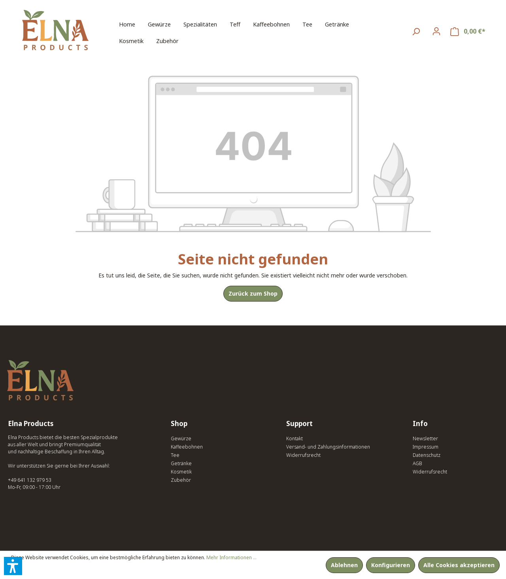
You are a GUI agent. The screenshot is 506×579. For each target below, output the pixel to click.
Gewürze (181, 438)
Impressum (425, 446)
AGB (417, 463)
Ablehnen (344, 565)
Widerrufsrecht (303, 455)
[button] (13, 566)
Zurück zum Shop (253, 293)
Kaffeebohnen (187, 446)
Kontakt (294, 438)
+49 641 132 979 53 (29, 480)
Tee (175, 455)
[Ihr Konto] (436, 31)
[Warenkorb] (468, 31)
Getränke (181, 463)
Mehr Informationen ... (231, 557)
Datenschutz (426, 455)
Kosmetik (181, 471)
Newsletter (425, 438)
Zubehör (181, 480)
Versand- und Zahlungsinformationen (328, 446)
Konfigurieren (390, 565)
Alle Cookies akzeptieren (459, 565)
